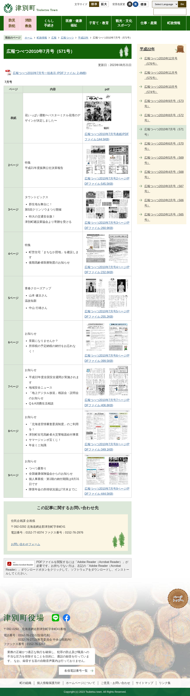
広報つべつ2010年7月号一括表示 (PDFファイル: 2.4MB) (49, 73)
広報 (53, 37)
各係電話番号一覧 (76, 670)
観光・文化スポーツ (124, 23)
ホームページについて (80, 682)
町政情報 (173, 23)
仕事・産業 (148, 23)
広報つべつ (67, 37)
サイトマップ (144, 682)
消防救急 (28, 23)
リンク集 (165, 682)
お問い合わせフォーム (25, 544)
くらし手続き (49, 23)
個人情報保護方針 (48, 682)
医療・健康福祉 (74, 23)
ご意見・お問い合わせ (115, 682)
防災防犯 (12, 23)
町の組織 (25, 682)
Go (182, 4)
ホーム (28, 37)
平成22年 (83, 37)
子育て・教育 (99, 23)
